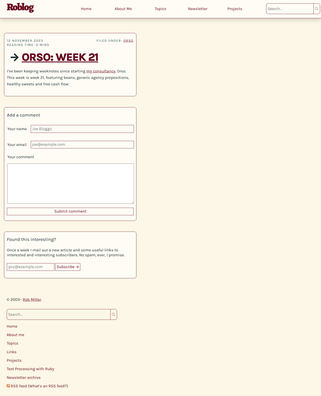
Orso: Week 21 (60, 57)
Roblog (20, 7)
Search (317, 8)
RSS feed (19, 386)
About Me (123, 8)
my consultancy (100, 71)
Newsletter (198, 8)
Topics (160, 8)
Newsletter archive (24, 377)
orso (128, 41)
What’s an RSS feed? (48, 386)
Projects (234, 8)
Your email (17, 144)
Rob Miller (32, 299)
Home (86, 8)
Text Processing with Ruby (30, 368)
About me (15, 334)
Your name (17, 128)
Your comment (20, 156)
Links (11, 351)
